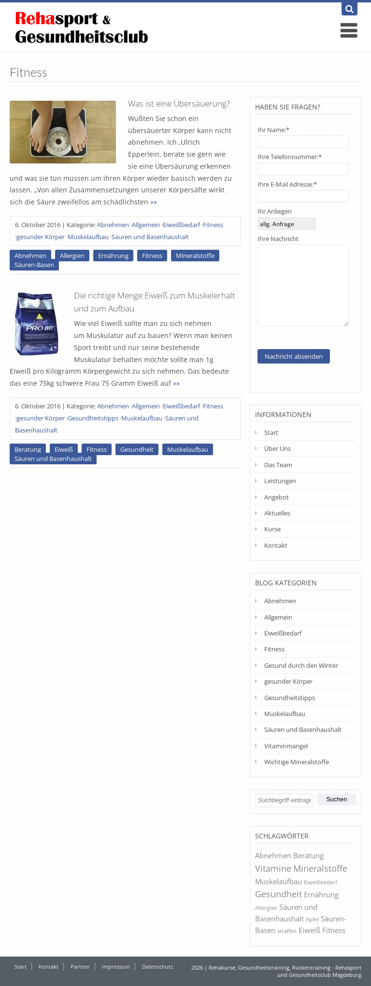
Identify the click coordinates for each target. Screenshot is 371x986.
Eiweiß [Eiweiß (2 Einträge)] (309, 930)
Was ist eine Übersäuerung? (179, 103)
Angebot (276, 497)
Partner (80, 966)
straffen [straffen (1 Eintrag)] (287, 930)
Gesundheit (137, 449)
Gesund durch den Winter (301, 665)
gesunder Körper (40, 236)
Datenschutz (157, 966)
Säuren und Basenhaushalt (150, 236)
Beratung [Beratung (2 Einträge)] (308, 855)
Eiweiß (64, 449)
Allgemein (146, 224)
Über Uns (277, 448)
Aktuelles (277, 513)
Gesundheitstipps (93, 418)
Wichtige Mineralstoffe (296, 761)
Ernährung (113, 255)
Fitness (213, 224)
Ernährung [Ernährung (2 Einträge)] (321, 894)
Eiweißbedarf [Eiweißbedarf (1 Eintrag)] (320, 882)
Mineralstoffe (195, 255)
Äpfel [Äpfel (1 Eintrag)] (312, 919)
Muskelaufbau (88, 236)
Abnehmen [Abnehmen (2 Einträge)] (273, 855)
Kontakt (275, 545)
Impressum (116, 966)
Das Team (278, 464)
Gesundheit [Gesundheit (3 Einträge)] (278, 894)
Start (271, 432)
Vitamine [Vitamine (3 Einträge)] (273, 868)
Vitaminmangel (286, 746)
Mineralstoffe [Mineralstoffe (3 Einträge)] (320, 868)
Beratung (27, 449)
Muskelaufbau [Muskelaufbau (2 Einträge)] (278, 881)
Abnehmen (113, 224)
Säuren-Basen (34, 264)
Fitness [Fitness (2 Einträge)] (333, 930)
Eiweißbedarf (181, 224)
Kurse (272, 529)
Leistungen (280, 480)
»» (153, 201)
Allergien (72, 255)
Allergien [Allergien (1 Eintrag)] (266, 907)
